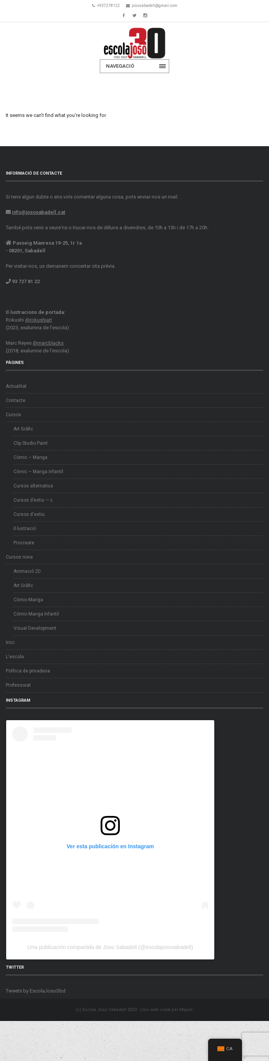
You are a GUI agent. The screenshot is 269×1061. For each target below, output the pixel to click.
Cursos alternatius (33, 486)
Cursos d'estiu (29, 514)
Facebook (124, 15)
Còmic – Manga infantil (38, 471)
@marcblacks (48, 343)
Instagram (145, 15)
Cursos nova (19, 557)
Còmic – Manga (30, 457)
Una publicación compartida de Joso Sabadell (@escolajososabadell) (110, 947)
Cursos (13, 414)
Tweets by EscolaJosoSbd (36, 991)
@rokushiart (38, 320)
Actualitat (16, 386)
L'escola (15, 656)
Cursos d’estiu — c (33, 500)
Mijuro (186, 1009)
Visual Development (34, 628)
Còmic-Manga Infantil (36, 614)
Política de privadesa (28, 671)
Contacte (15, 400)
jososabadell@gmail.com (154, 5)
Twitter (134, 15)
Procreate (23, 543)
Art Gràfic (23, 429)
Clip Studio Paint (30, 443)
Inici (10, 642)
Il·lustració (24, 528)
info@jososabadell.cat (38, 212)
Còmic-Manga (28, 599)
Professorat (18, 685)
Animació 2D (27, 571)
